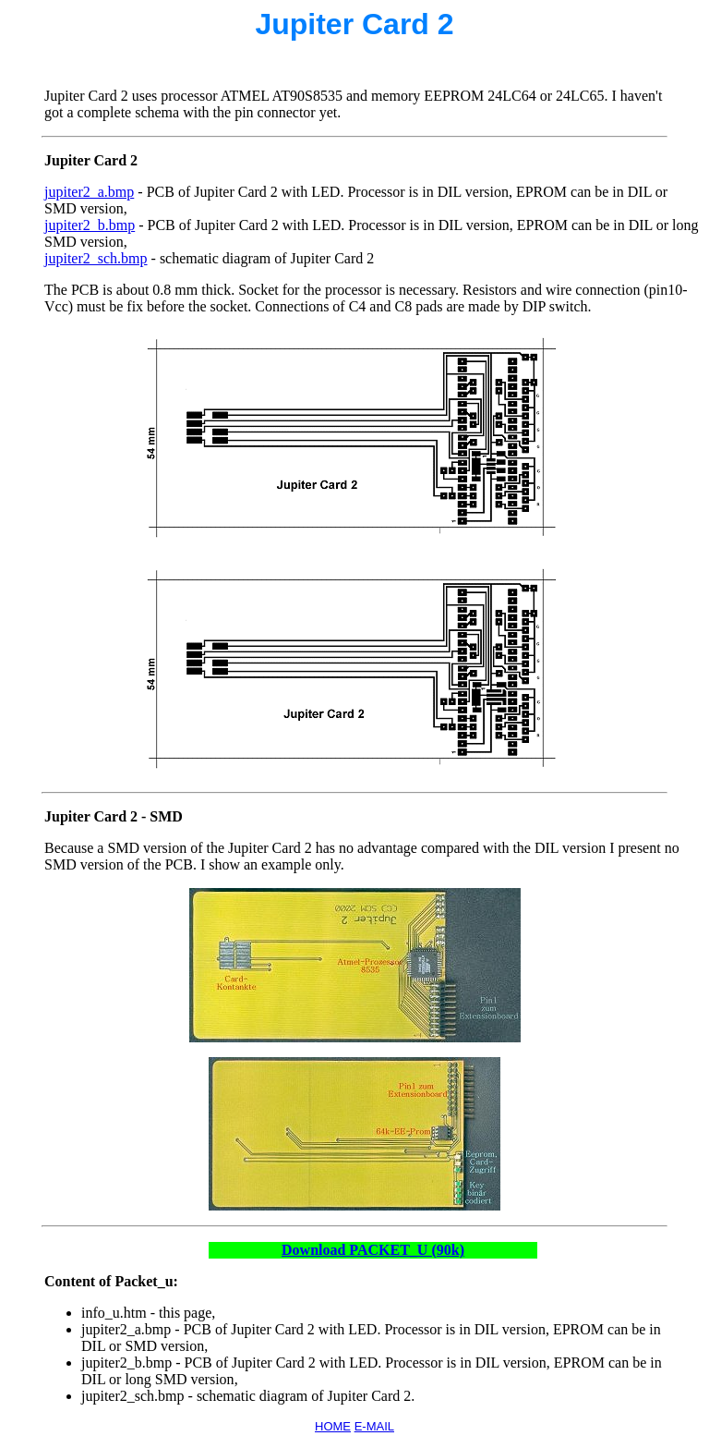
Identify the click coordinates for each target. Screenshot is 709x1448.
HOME (333, 1426)
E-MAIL (374, 1426)
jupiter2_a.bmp (89, 192)
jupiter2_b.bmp (89, 225)
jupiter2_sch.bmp (96, 258)
